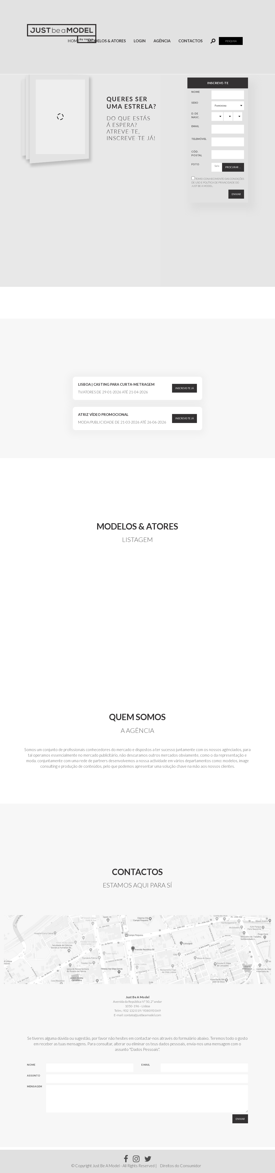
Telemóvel (198, 139)
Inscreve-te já (184, 388)
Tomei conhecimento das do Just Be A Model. (217, 183)
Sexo (194, 103)
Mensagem (34, 1086)
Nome (195, 92)
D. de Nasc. (195, 115)
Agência (162, 41)
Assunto (33, 1075)
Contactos (190, 41)
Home (76, 40)
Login (140, 41)
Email (195, 126)
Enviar (236, 194)
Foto (195, 164)
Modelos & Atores (107, 41)
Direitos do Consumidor (180, 1165)
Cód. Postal (196, 153)
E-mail (145, 1064)
